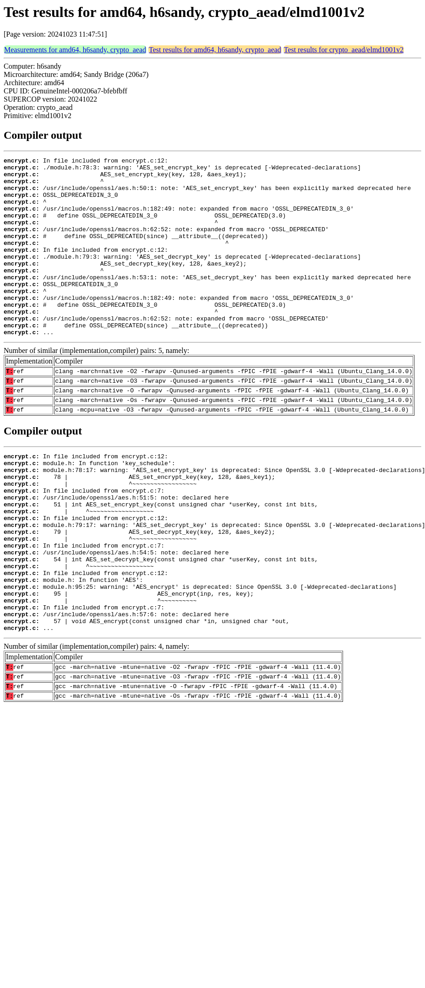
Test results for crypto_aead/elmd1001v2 (343, 50)
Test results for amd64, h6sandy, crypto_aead (215, 50)
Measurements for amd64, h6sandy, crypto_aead (75, 50)
